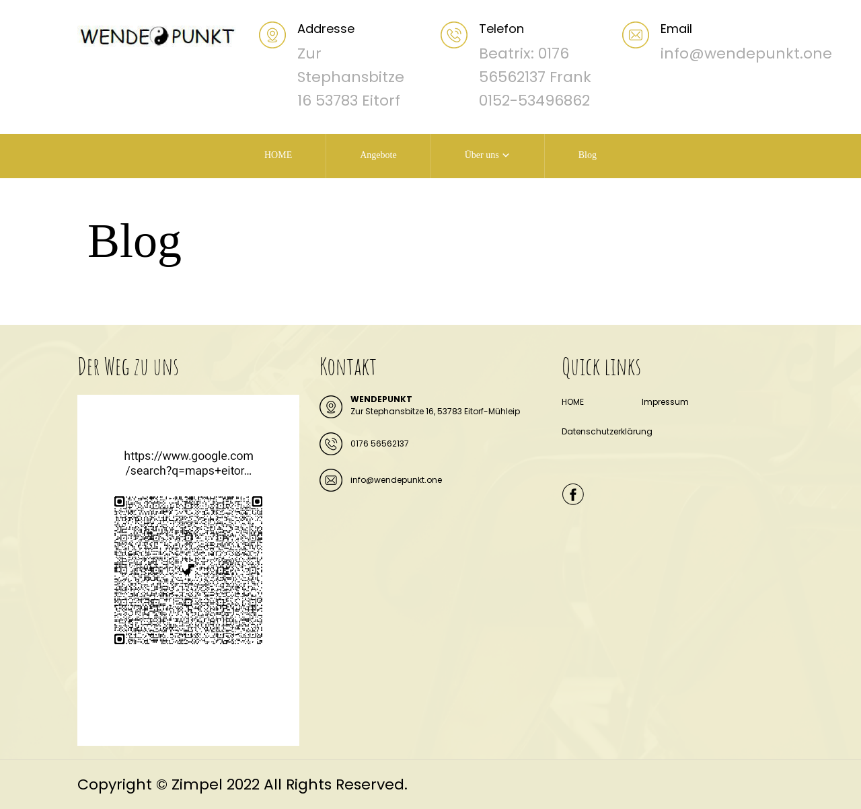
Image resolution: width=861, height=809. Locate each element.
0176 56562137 (379, 443)
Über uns (482, 155)
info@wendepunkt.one (396, 480)
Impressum (665, 402)
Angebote (378, 155)
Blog (587, 155)
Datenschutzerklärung (607, 431)
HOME (278, 155)
